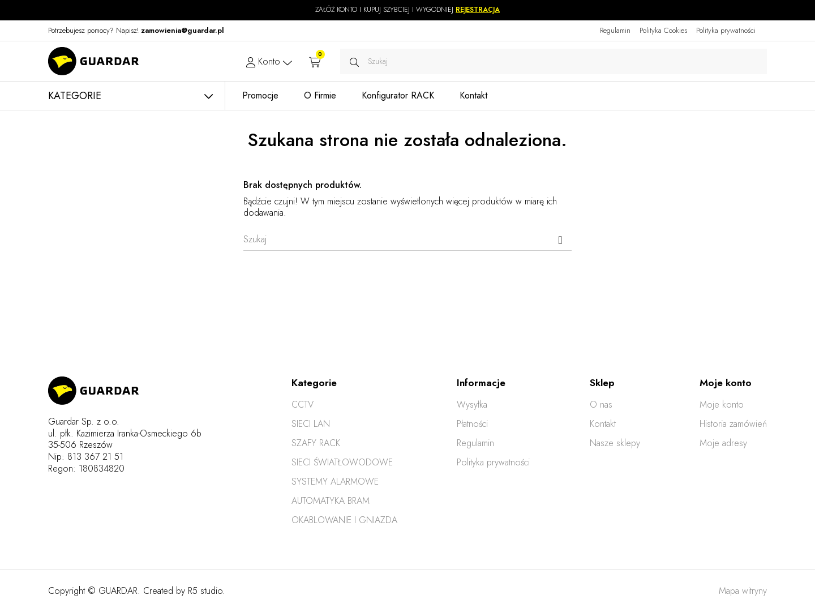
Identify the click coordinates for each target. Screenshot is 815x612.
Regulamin (615, 30)
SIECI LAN (310, 423)
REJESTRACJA (478, 10)
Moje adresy (723, 443)
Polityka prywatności (726, 30)
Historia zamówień (733, 423)
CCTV (302, 404)
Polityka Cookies (663, 30)
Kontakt (603, 423)
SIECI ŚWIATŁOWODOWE (342, 462)
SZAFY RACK (315, 443)
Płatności (472, 423)
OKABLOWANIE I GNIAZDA (344, 520)
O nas (601, 404)
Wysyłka (472, 404)
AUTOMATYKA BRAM (330, 500)
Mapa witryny (743, 590)
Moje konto (722, 404)
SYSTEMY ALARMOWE (335, 481)
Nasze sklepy (615, 443)
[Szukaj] (407, 239)
